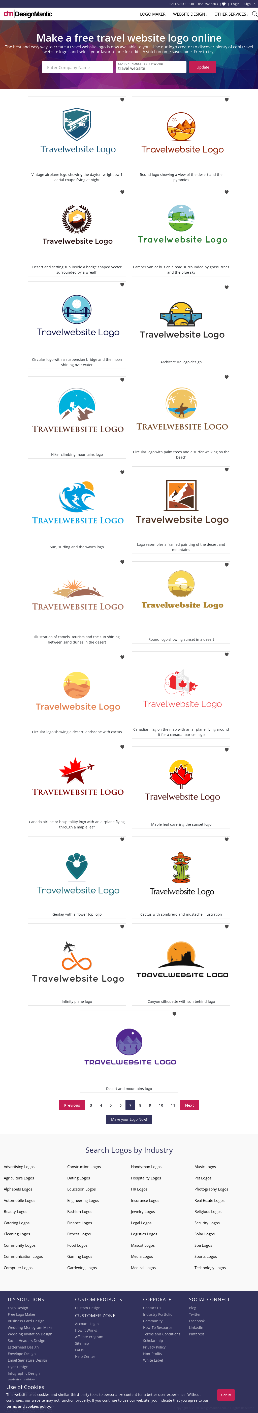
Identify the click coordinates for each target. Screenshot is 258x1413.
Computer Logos (18, 1267)
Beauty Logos (15, 1210)
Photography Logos (211, 1188)
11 (173, 1104)
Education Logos (81, 1188)
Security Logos (207, 1222)
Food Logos (77, 1244)
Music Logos (205, 1166)
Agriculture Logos (19, 1177)
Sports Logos (206, 1255)
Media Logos (142, 1255)
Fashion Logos (79, 1210)
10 (161, 1104)
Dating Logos (78, 1177)
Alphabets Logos (18, 1188)
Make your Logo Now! (129, 1118)
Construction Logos (84, 1166)
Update (203, 67)
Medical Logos (143, 1267)
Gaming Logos (79, 1255)
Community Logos (20, 1244)
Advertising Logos (19, 1166)
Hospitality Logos (146, 1177)
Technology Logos (210, 1267)
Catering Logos (16, 1222)
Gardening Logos (82, 1267)
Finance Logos (79, 1222)
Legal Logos (141, 1222)
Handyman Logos (146, 1166)
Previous (72, 1104)
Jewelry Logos (143, 1210)
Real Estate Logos (209, 1199)
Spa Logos (203, 1244)
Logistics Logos (144, 1233)
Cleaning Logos (17, 1233)
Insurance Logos (145, 1199)
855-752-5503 (208, 4)
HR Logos (139, 1188)
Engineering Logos (83, 1199)
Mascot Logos (143, 1244)
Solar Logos (205, 1233)
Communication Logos (23, 1255)
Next (189, 1104)
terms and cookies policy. (28, 1406)
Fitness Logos (79, 1233)
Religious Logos (208, 1210)
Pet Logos (203, 1177)
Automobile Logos (19, 1199)
